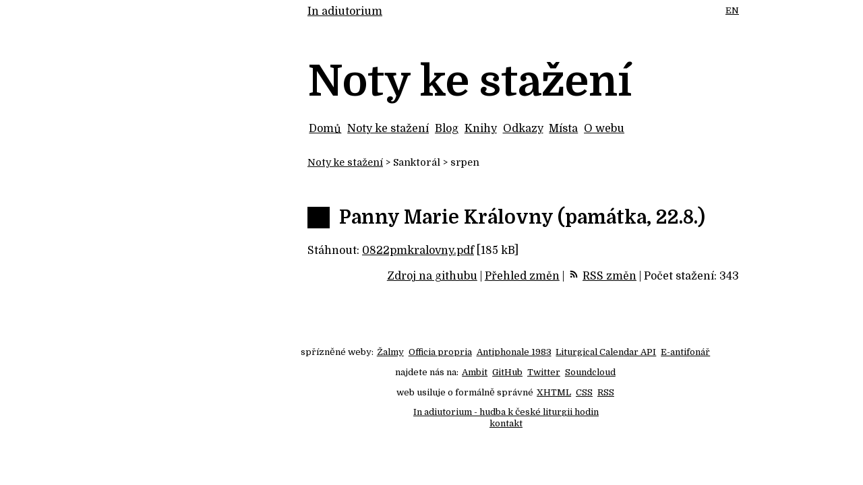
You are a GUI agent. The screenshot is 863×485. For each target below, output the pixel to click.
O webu (604, 129)
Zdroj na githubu (432, 276)
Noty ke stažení (388, 129)
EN (732, 10)
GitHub (507, 372)
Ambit (474, 372)
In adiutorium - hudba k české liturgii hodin (506, 412)
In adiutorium (344, 11)
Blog (446, 129)
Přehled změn (522, 276)
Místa (563, 129)
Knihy (481, 129)
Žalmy (390, 352)
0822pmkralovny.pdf (418, 251)
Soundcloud (590, 372)
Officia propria (440, 352)
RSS (605, 392)
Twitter (543, 372)
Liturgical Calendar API (606, 352)
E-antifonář (685, 352)
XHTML (554, 392)
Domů (325, 129)
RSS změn (609, 276)
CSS (584, 392)
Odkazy (523, 129)
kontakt (506, 423)
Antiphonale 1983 (514, 352)
